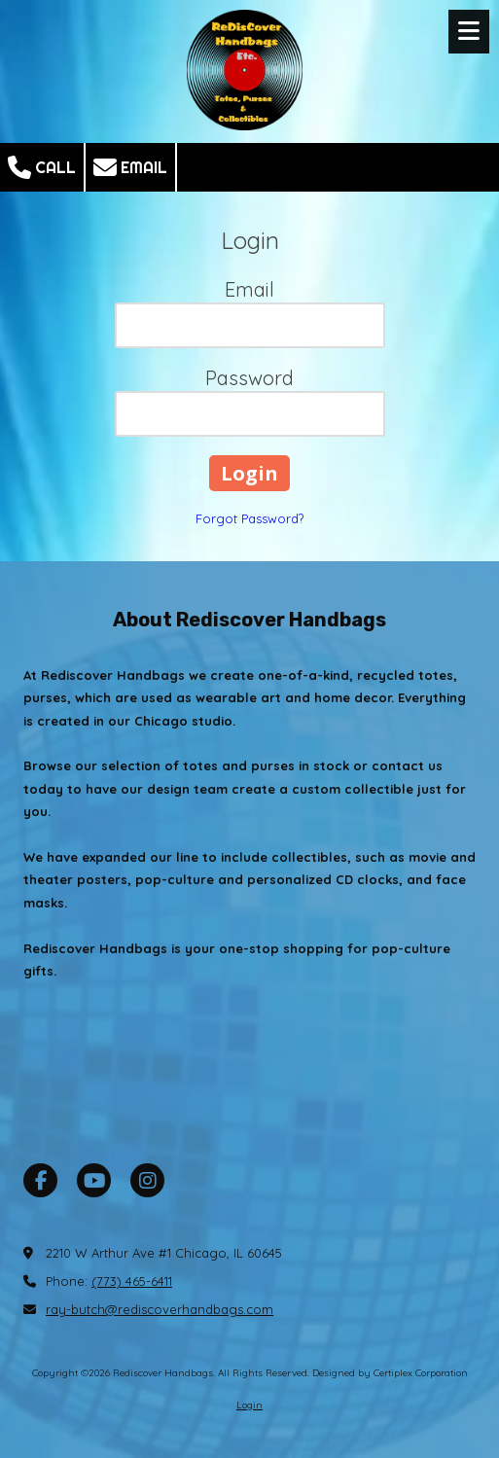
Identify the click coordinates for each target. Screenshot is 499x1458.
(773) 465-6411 (131, 1281)
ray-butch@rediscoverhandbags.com (159, 1309)
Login (249, 1405)
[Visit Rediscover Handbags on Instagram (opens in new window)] (147, 1180)
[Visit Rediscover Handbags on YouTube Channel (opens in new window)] (94, 1180)
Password (249, 378)
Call (42, 167)
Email (130, 167)
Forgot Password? (249, 518)
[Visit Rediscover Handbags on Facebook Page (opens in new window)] (40, 1180)
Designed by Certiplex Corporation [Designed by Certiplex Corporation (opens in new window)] (390, 1373)
